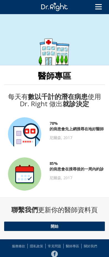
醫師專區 (72, 246)
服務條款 (18, 246)
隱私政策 (36, 246)
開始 (54, 226)
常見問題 (54, 246)
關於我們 (90, 246)
